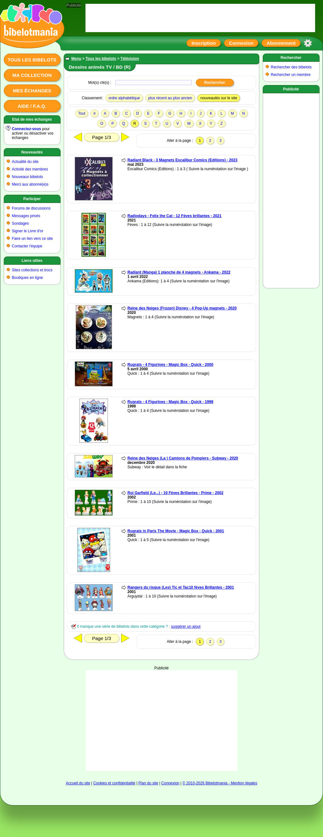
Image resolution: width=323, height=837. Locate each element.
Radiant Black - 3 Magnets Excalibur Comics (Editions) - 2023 (182, 160)
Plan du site (148, 783)
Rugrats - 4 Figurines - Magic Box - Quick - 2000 (170, 364)
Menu (76, 58)
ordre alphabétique (124, 98)
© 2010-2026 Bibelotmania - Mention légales (220, 783)
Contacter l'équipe (27, 246)
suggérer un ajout (185, 626)
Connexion (241, 43)
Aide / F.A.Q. (32, 106)
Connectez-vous (26, 129)
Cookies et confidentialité (114, 783)
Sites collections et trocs (32, 270)
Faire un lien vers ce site (32, 238)
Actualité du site (25, 161)
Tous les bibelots (32, 59)
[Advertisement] (161, 709)
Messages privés (26, 216)
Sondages (20, 223)
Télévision (129, 58)
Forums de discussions (31, 208)
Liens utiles (31, 260)
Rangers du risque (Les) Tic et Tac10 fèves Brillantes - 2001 (180, 587)
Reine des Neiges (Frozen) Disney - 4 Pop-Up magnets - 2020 (182, 308)
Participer (32, 199)
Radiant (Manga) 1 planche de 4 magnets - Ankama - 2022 (178, 272)
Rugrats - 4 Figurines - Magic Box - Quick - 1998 (170, 402)
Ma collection (31, 75)
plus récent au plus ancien (170, 98)
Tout (81, 113)
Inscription (203, 43)
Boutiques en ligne (27, 277)
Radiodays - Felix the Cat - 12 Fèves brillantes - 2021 (174, 216)
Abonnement (281, 43)
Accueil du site (78, 783)
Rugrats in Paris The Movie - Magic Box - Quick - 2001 (175, 531)
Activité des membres (30, 169)
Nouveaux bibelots (27, 177)
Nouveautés (32, 152)
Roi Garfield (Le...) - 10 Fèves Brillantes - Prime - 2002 (175, 493)
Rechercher (290, 57)
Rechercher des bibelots (291, 67)
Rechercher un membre (291, 74)
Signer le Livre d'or (28, 231)
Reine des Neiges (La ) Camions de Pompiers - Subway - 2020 (182, 458)
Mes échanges (32, 90)
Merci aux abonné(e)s (30, 184)
